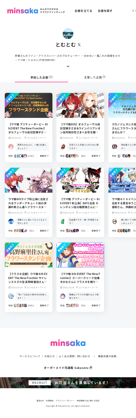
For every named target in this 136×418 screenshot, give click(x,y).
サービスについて (29, 356)
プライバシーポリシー (65, 400)
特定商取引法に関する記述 (88, 400)
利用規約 (50, 400)
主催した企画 (95, 77)
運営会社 (40, 400)
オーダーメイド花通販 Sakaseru (68, 367)
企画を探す (105, 11)
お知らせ (49, 356)
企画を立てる (83, 11)
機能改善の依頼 (107, 356)
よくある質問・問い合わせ (74, 356)
